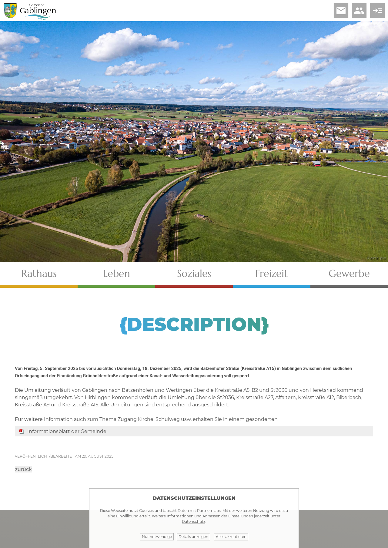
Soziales (194, 273)
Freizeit (271, 273)
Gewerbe (349, 273)
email (341, 10)
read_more (377, 10)
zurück (23, 469)
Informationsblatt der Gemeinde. (67, 431)
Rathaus (39, 273)
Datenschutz (193, 521)
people (359, 10)
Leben (116, 273)
